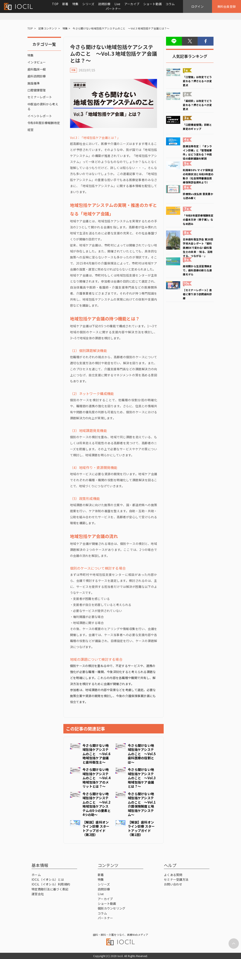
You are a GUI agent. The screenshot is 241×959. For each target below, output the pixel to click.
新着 (65, 4)
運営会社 (38, 894)
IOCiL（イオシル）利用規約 (51, 884)
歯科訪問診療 (36, 76)
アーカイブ (131, 4)
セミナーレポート (39, 97)
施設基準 (33, 83)
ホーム (36, 875)
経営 (30, 130)
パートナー (113, 8)
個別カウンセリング (111, 908)
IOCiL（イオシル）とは (48, 879)
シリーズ (88, 4)
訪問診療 (104, 4)
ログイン (197, 6)
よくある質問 (173, 875)
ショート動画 (152, 4)
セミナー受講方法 (176, 879)
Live (117, 4)
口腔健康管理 (36, 90)
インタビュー (36, 62)
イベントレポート (39, 116)
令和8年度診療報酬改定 (43, 123)
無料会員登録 (226, 6)
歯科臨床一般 (36, 69)
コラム (170, 4)
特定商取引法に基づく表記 (50, 889)
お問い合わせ (173, 884)
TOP (55, 4)
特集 (75, 4)
